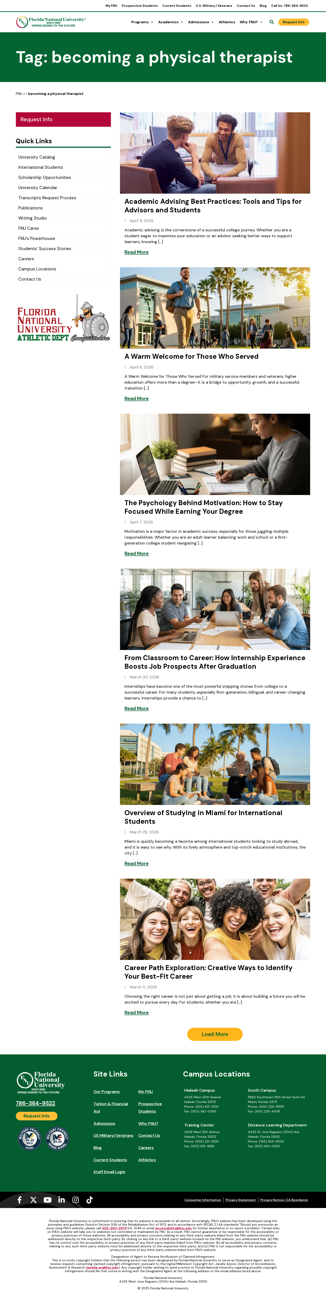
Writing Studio (32, 218)
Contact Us (246, 6)
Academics (171, 22)
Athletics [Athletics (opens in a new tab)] (227, 22)
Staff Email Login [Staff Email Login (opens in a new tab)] (109, 1172)
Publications (30, 208)
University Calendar (37, 187)
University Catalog (36, 157)
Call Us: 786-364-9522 (289, 6)
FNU (19, 93)
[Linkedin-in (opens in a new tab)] (61, 1199)
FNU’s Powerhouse (36, 238)
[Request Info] (293, 22)
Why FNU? (251, 22)
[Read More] (137, 252)
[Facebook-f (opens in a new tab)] (19, 1199)
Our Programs (106, 1091)
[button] (215, 1034)
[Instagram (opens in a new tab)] (75, 1199)
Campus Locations (37, 269)
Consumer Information (203, 1200)
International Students (40, 167)
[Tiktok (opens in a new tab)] (89, 1199)
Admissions (201, 22)
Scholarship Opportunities (44, 177)
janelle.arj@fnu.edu (102, 1267)
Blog (263, 6)
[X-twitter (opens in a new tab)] (33, 1199)
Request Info (36, 119)
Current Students (176, 6)
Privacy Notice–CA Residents (284, 1200)
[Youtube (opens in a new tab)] (47, 1199)
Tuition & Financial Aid (110, 1107)
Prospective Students (140, 6)
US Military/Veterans (113, 1135)
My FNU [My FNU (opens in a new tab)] (111, 6)
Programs (142, 22)
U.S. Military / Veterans (214, 6)
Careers (26, 259)
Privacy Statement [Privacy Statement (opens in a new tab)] (241, 1200)
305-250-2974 (114, 1228)
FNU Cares (28, 228)
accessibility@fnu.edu (173, 1228)
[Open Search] (271, 22)
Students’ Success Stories (44, 248)
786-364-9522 (35, 1103)
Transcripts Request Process (47, 198)
